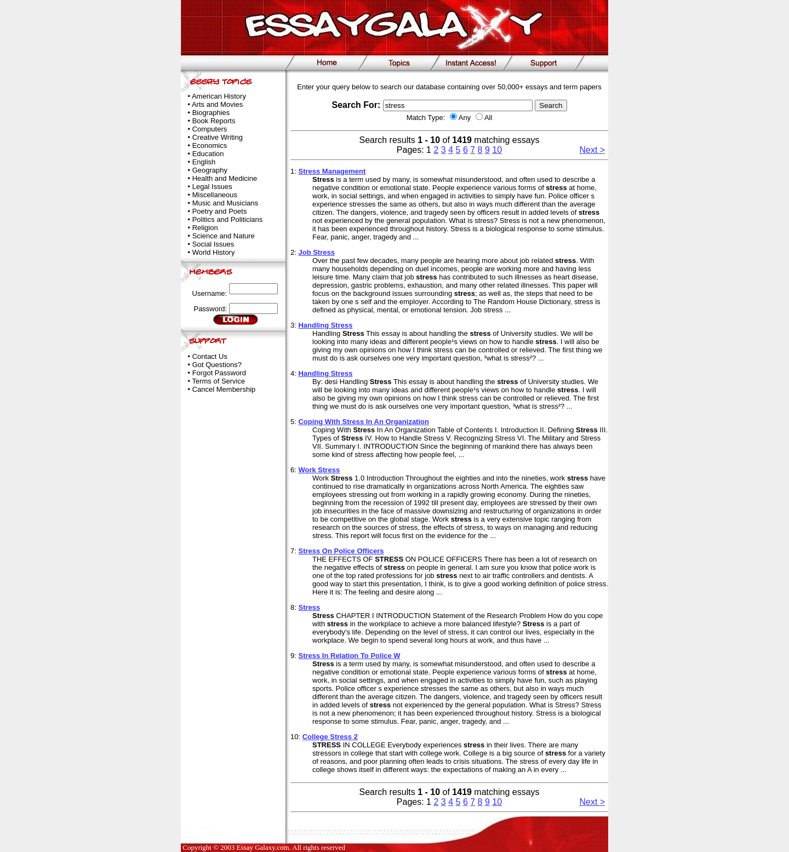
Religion (205, 228)
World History (213, 252)
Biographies (211, 112)
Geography (209, 170)
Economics (209, 145)
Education (208, 154)
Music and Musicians (225, 203)
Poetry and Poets (219, 211)
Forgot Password (219, 373)
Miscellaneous (214, 195)
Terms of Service (218, 381)
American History (219, 96)
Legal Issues (212, 186)
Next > (592, 150)
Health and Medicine (225, 178)
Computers (209, 129)
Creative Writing (217, 137)
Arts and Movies (217, 104)
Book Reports (214, 121)
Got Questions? (217, 365)
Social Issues (213, 244)
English (204, 162)
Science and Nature (223, 236)
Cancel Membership (224, 389)
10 (497, 150)
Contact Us (209, 356)
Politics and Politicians (227, 219)
